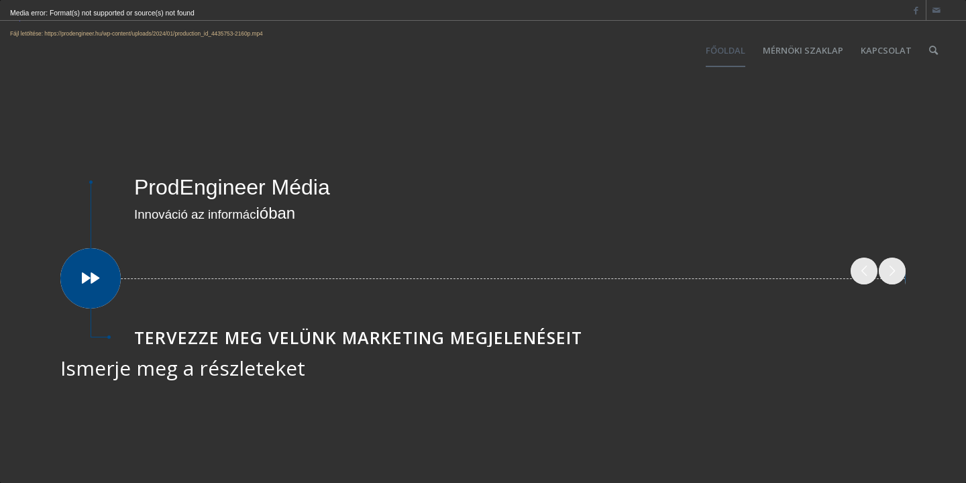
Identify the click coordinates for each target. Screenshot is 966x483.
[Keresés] (933, 50)
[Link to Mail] (936, 10)
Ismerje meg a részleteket (182, 368)
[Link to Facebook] (916, 10)
